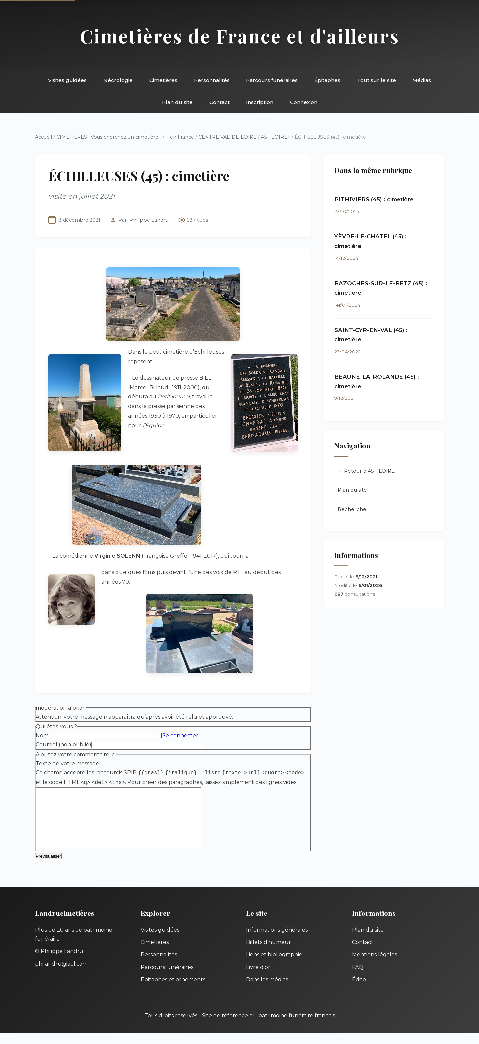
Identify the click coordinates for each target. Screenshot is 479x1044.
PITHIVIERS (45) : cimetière (374, 199)
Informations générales (277, 940)
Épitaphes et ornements (173, 990)
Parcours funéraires (272, 80)
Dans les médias (267, 990)
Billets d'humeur (268, 953)
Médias (421, 80)
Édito (359, 990)
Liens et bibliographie (274, 965)
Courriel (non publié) (63, 744)
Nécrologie (118, 80)
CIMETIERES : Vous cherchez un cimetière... (108, 137)
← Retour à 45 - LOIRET (368, 471)
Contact (219, 102)
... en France (180, 137)
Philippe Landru (148, 220)
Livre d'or (258, 978)
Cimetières (163, 80)
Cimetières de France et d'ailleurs (239, 35)
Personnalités (212, 80)
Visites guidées (67, 80)
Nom (42, 735)
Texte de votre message (67, 763)
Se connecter (180, 735)
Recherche (352, 510)
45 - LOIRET (275, 137)
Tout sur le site (376, 80)
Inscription (259, 102)
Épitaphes (327, 80)
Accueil (43, 137)
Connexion (303, 102)
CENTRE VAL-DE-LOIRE (227, 137)
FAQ (357, 978)
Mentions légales (374, 965)
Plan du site (177, 102)
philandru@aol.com (61, 974)
